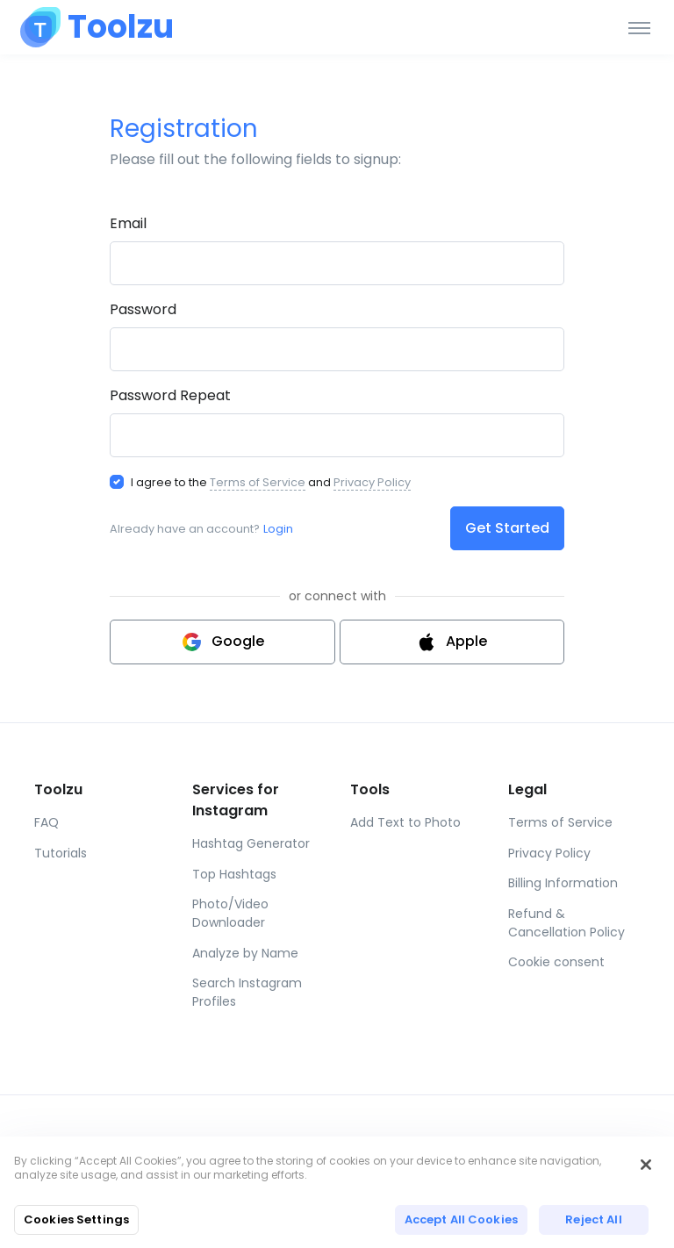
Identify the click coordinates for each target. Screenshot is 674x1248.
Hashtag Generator (251, 843)
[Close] (646, 1164)
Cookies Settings (76, 1219)
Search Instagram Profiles (247, 992)
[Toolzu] (97, 27)
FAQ (46, 822)
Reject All (593, 1219)
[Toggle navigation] (639, 27)
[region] (337, 1192)
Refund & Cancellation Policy (566, 923)
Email (128, 223)
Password (143, 309)
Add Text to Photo (405, 822)
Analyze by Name (245, 953)
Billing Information (563, 883)
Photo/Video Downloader (230, 913)
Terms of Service (257, 482)
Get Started (507, 528)
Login (278, 528)
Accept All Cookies (461, 1219)
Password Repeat (170, 395)
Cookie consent (556, 962)
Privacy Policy (372, 482)
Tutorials (60, 853)
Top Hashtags (234, 874)
